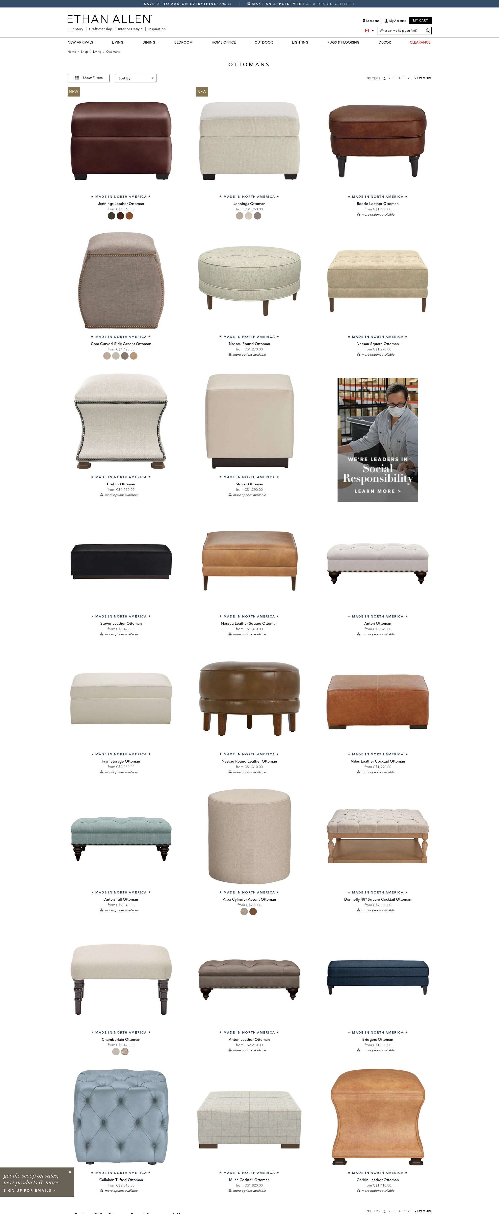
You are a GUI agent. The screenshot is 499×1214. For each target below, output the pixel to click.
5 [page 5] (404, 78)
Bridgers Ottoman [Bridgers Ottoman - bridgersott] (377, 1039)
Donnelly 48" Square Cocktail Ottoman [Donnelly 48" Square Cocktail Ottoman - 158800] (377, 899)
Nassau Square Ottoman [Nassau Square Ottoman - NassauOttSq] (378, 343)
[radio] (111, 216)
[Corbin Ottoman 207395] (121, 421)
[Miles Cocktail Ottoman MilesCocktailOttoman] (249, 1117)
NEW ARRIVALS (80, 42)
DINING (148, 42)
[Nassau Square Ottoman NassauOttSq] (378, 281)
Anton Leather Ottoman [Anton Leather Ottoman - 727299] (249, 1039)
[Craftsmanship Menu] (113, 27)
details (224, 4)
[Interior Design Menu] (144, 27)
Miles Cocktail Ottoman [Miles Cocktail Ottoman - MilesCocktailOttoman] (249, 1179)
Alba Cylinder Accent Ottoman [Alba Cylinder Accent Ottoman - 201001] (249, 899)
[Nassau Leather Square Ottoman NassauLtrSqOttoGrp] (249, 560)
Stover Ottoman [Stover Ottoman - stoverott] (249, 484)
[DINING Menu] (158, 42)
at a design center (299, 4)
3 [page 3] (394, 78)
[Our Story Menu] (84, 27)
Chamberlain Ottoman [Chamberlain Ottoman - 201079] (121, 1039)
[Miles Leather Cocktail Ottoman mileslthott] (378, 698)
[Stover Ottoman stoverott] (249, 421)
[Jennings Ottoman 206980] (249, 141)
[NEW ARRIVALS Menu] (96, 42)
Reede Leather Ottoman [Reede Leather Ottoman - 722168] (378, 203)
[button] (395, 22)
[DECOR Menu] (394, 42)
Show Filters (93, 77)
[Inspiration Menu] (167, 27)
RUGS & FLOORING (343, 42)
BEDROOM (183, 42)
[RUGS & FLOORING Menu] (362, 42)
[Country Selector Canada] (370, 30)
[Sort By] (136, 78)
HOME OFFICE (224, 42)
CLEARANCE (420, 42)
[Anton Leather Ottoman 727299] (249, 977)
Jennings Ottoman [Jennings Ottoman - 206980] (249, 203)
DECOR (385, 42)
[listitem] (378, 435)
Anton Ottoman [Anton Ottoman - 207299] (377, 623)
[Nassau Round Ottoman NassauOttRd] (249, 281)
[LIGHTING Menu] (311, 42)
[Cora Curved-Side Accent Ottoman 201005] (121, 281)
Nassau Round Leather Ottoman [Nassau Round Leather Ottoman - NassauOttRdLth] (249, 761)
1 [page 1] (385, 78)
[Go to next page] (408, 78)
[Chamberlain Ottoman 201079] (121, 977)
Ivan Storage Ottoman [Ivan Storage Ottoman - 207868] (121, 761)
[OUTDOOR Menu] (276, 42)
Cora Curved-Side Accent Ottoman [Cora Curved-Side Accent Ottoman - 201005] (121, 343)
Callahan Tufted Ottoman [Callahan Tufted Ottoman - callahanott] (121, 1179)
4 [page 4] (399, 78)
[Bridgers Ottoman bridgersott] (378, 977)
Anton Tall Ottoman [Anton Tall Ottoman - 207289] (121, 899)
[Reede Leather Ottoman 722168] (378, 141)
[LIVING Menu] (126, 42)
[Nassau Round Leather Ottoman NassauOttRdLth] (249, 698)
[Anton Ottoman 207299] (378, 560)
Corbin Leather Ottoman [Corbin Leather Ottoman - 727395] (378, 1179)
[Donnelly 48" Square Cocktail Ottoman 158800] (378, 836)
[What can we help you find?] (404, 30)
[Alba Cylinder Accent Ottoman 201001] (249, 836)
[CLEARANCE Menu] (433, 42)
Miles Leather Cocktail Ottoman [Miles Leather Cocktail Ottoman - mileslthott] (377, 761)
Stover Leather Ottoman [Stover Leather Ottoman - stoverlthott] (121, 623)
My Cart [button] (420, 20)
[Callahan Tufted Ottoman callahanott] (121, 1117)
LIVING (117, 42)
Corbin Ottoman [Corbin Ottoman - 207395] (121, 484)
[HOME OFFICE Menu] (238, 42)
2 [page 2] (390, 78)
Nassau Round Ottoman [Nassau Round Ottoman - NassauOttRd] (249, 343)
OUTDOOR (264, 42)
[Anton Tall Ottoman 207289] (121, 836)
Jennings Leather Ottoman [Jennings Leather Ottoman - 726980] (121, 203)
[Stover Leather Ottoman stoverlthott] (121, 560)
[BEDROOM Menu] (195, 42)
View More (423, 78)
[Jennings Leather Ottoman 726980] (121, 141)
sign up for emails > (30, 1190)
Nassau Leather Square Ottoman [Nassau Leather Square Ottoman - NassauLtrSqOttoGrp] (249, 623)
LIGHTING (300, 42)
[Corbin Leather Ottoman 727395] (378, 1117)
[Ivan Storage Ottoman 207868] (121, 698)
